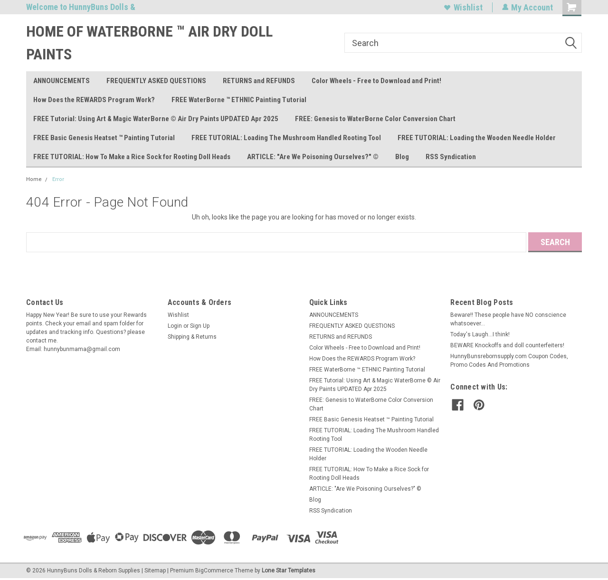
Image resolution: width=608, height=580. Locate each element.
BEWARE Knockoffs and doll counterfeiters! (507, 345)
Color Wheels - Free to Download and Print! (376, 80)
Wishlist (463, 7)
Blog (402, 156)
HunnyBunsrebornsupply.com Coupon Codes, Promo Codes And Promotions (509, 360)
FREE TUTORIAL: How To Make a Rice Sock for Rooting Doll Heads (131, 156)
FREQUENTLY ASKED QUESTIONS (156, 80)
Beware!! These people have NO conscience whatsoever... (508, 319)
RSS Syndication (451, 156)
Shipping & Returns (192, 336)
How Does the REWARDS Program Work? (94, 99)
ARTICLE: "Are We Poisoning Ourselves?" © (313, 156)
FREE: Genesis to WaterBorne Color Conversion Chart (375, 118)
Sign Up (199, 326)
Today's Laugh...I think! (480, 334)
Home (34, 179)
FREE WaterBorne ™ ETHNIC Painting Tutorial (238, 99)
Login (175, 326)
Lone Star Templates (288, 570)
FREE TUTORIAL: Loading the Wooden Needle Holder (477, 137)
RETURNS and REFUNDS (259, 80)
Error (58, 179)
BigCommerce (214, 570)
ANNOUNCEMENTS (61, 80)
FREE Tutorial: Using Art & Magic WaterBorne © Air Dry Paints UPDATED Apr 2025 (155, 118)
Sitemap (155, 570)
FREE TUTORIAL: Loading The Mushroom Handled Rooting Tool (286, 137)
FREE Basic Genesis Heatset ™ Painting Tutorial (104, 137)
